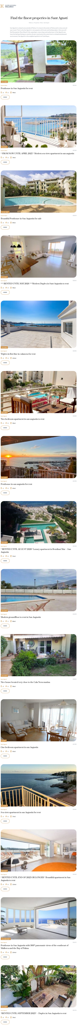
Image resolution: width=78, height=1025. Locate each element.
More (5, 97)
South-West (4, 85)
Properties (36, 22)
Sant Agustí (4, 280)
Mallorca (31, 22)
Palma (41, 22)
